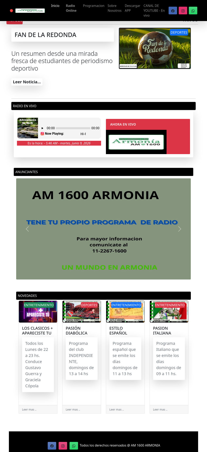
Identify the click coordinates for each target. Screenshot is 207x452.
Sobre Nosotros (115, 8)
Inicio (55, 5)
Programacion (94, 5)
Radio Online (71, 8)
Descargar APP (132, 8)
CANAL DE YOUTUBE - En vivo (154, 10)
